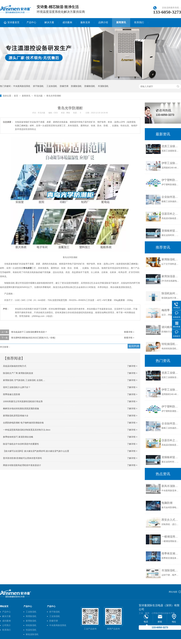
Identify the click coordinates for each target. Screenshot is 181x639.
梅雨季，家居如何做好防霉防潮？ (170, 310)
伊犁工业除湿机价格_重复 (170, 163)
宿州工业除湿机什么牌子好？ (16, 387)
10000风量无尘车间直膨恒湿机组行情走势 (23, 401)
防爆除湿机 (89, 86)
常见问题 (38, 96)
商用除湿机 (31, 616)
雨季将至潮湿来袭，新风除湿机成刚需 (170, 553)
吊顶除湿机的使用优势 (170, 570)
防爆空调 (64, 86)
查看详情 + (129, 332)
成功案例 (67, 22)
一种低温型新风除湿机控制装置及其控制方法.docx (26, 430)
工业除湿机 (31, 612)
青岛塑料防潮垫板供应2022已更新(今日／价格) (33, 337)
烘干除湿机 (38, 86)
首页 (16, 96)
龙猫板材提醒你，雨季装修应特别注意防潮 (170, 230)
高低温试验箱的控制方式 (14, 366)
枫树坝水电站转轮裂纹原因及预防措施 (21, 408)
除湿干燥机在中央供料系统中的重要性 (21, 444)
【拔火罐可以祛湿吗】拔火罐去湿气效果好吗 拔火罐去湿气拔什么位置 (36, 451)
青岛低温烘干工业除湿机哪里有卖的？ (29, 332)
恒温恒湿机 (31, 630)
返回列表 (134, 346)
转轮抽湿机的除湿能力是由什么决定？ (170, 344)
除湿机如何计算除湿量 (170, 293)
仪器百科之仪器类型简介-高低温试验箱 (170, 213)
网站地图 (173, 592)
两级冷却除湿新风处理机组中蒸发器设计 (22, 465)
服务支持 (85, 22)
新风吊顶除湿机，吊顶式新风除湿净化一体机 (170, 486)
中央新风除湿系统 (21, 86)
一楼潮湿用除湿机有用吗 (170, 536)
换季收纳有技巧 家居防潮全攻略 (18, 437)
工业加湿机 (51, 86)
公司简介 (6, 625)
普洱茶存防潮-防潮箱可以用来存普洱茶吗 (22, 458)
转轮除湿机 (31, 625)
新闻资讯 (121, 22)
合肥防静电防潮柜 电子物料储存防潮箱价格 (23, 422)
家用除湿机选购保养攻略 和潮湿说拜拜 (170, 259)
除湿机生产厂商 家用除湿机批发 (18, 373)
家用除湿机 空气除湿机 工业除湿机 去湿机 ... (24, 380)
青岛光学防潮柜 (53, 96)
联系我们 (139, 22)
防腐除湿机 (76, 86)
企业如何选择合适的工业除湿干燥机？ (170, 196)
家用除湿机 (31, 621)
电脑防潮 (167, 502)
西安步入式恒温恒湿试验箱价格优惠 (170, 519)
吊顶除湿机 (103, 86)
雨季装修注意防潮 (11, 394)
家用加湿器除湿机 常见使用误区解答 (170, 276)
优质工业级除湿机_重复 (170, 146)
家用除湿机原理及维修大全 (15, 415)
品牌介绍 (103, 22)
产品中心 (31, 22)
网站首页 (4, 606)
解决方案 (49, 22)
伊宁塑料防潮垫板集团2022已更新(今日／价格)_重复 (170, 179)
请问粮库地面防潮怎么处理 (170, 327)
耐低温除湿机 (32, 634)
